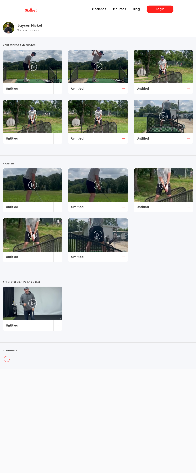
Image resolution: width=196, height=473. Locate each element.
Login (160, 9)
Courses (119, 9)
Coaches (99, 9)
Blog (136, 9)
